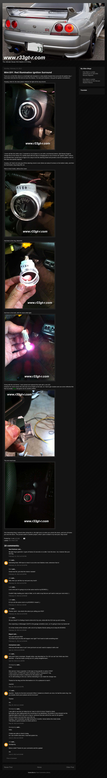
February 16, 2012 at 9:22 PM (17, 583)
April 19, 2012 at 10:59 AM (16, 650)
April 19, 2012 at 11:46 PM (17, 661)
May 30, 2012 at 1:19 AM (16, 705)
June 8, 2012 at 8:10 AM (16, 754)
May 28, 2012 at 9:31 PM (16, 686)
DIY (10, 540)
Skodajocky (12, 665)
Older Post (70, 767)
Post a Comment (12, 758)
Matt (10, 569)
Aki (10, 560)
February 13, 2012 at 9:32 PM (17, 556)
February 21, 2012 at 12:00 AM (18, 641)
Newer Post (8, 767)
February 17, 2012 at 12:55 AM (18, 596)
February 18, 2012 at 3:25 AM (17, 630)
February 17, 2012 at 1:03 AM (17, 605)
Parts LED (15, 540)
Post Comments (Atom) (43, 772)
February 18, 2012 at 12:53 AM (18, 614)
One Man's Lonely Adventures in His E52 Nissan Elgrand (90, 73)
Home (39, 767)
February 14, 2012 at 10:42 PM (18, 565)
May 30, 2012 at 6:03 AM (16, 723)
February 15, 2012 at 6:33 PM (17, 574)
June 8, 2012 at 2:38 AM (16, 738)
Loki (10, 587)
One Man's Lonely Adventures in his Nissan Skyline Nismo (91, 80)
